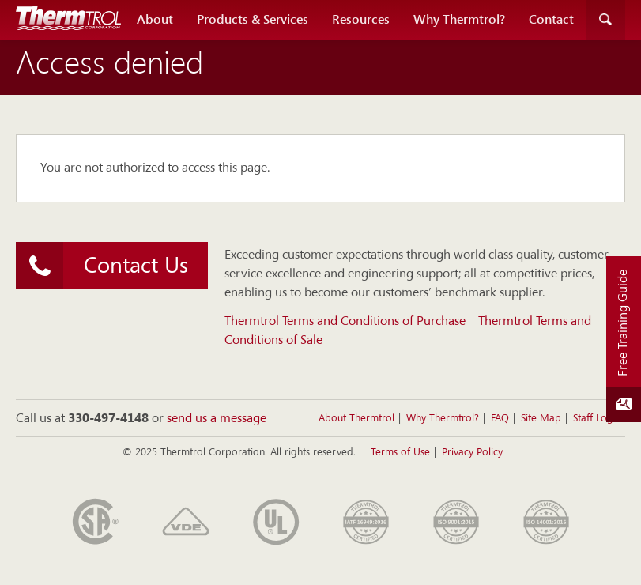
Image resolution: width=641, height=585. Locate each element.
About (155, 19)
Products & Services (252, 19)
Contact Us (102, 265)
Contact (551, 19)
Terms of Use (400, 452)
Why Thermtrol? (459, 19)
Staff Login (597, 418)
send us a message (216, 419)
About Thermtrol (356, 418)
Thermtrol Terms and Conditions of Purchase (345, 321)
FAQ (500, 418)
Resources (361, 19)
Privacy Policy (472, 452)
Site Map (541, 418)
